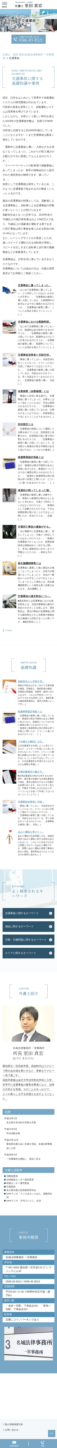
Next (9, 630)
